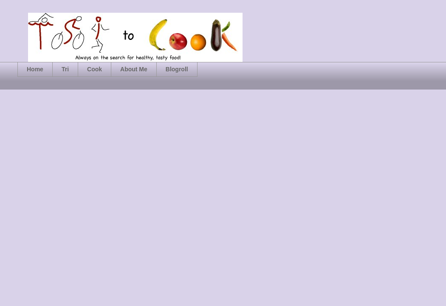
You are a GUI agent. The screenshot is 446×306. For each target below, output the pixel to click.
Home (35, 69)
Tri (65, 69)
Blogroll (177, 69)
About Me (133, 69)
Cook (94, 69)
